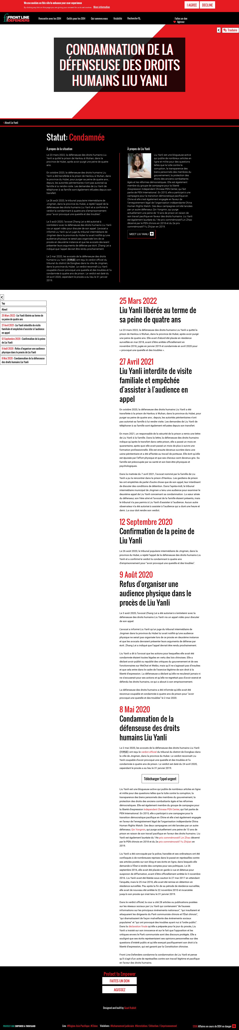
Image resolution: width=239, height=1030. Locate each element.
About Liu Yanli (11, 122)
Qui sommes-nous (99, 18)
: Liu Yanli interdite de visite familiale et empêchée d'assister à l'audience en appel (23, 329)
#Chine (94, 1026)
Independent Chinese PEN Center (161, 809)
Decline (207, 4)
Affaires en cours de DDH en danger (212, 1026)
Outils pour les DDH (76, 18)
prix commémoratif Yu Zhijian (175, 841)
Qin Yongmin (138, 829)
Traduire (232, 30)
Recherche (133, 18)
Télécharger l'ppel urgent (160, 778)
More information (101, 7)
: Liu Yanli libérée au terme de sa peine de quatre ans (22, 317)
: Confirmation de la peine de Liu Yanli (23, 340)
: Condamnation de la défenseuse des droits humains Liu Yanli (23, 360)
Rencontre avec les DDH (49, 18)
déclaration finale (138, 926)
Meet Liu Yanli (139, 234)
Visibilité (117, 18)
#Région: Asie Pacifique (78, 1026)
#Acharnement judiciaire (122, 1026)
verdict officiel (149, 751)
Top (3, 303)
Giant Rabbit (130, 1008)
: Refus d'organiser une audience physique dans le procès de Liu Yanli (23, 350)
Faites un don (181, 18)
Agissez (180, 21)
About (4, 309)
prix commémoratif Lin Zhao (175, 837)
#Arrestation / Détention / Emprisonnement (156, 1026)
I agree (192, 4)
